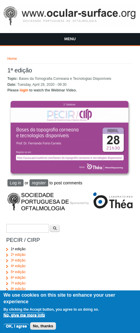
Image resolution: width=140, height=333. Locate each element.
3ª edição (18, 260)
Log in (15, 182)
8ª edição (18, 289)
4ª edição (18, 266)
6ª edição (18, 278)
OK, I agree (16, 329)
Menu (70, 39)
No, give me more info (24, 318)
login (24, 90)
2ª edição (18, 255)
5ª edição (18, 272)
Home (12, 59)
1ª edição (18, 249)
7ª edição (18, 283)
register (39, 182)
